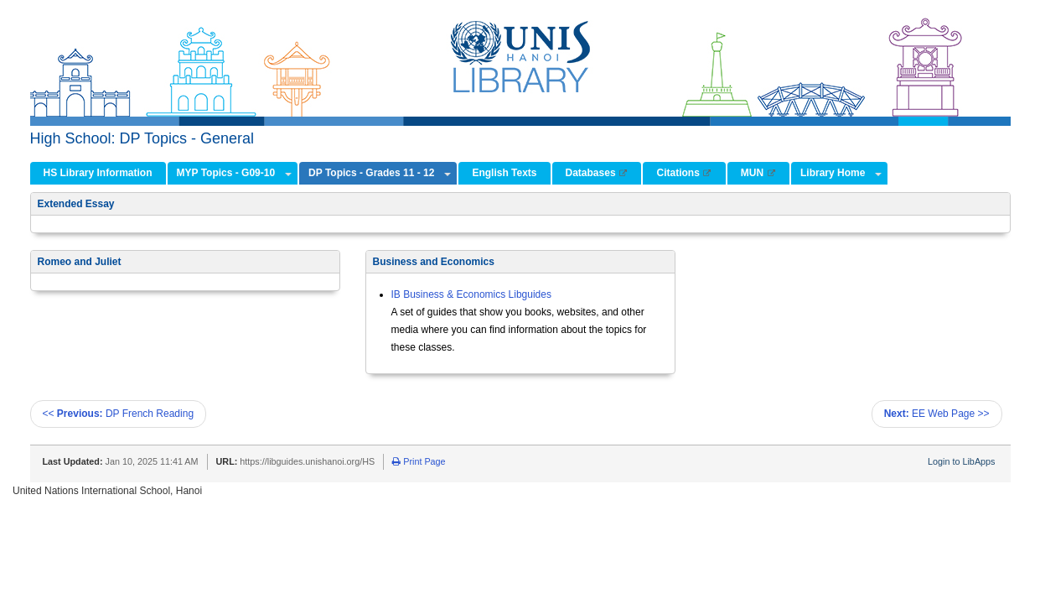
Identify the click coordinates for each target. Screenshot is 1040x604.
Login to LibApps (961, 461)
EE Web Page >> (937, 413)
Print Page (418, 461)
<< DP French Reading (118, 413)
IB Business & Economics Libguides (471, 294)
